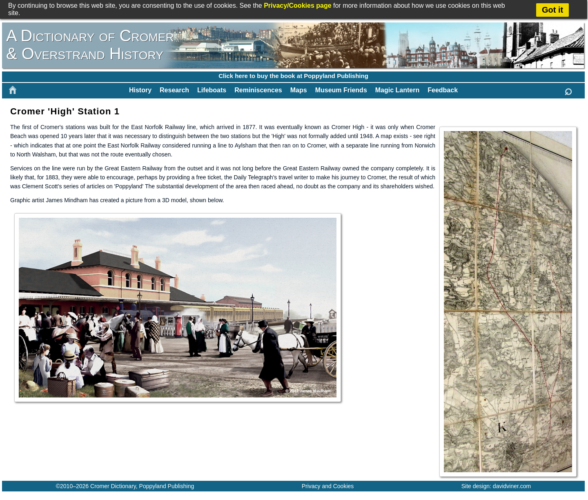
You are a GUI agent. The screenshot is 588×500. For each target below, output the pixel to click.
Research (174, 90)
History (140, 90)
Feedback (443, 90)
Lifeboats (211, 90)
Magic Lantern (397, 90)
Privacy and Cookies (328, 486)
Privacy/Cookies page (297, 5)
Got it (552, 9)
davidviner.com (512, 486)
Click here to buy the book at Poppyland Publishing (293, 75)
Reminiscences (258, 90)
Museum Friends (341, 90)
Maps (298, 90)
